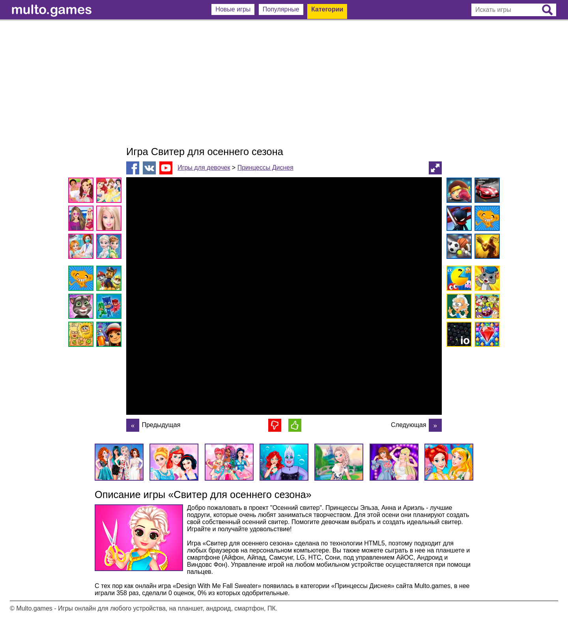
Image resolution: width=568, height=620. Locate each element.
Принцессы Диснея (265, 167)
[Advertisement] (284, 83)
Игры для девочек (204, 167)
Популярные (281, 9)
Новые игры (232, 9)
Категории (327, 9)
